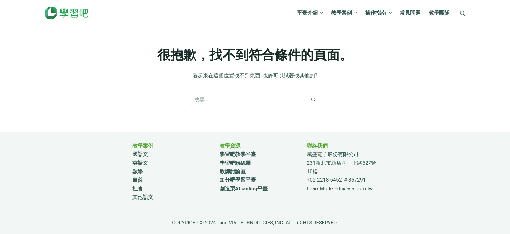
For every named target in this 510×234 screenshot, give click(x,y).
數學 (137, 171)
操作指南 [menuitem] (379, 13)
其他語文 (142, 197)
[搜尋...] (248, 99)
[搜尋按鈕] (313, 99)
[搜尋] (462, 13)
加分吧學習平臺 (238, 180)
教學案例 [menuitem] (345, 13)
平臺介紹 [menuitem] (311, 13)
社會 (137, 189)
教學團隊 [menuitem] (439, 13)
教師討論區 (233, 171)
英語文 (140, 163)
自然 (137, 180)
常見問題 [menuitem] (410, 13)
